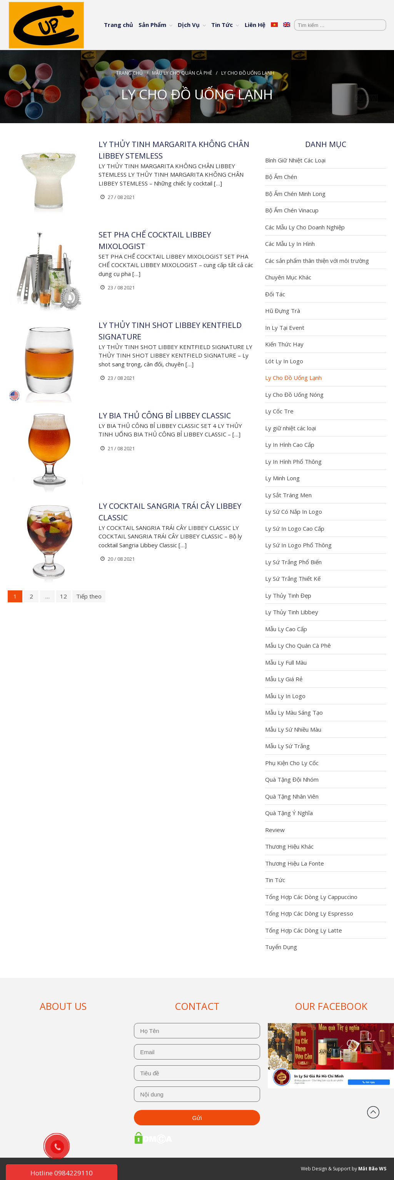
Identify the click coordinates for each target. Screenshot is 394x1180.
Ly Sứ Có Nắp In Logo (293, 511)
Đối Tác (275, 294)
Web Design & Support (326, 1168)
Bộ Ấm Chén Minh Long (295, 193)
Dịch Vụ (189, 24)
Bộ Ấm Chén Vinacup (292, 210)
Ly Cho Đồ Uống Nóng (294, 394)
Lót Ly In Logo (284, 361)
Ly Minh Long (282, 478)
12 (63, 596)
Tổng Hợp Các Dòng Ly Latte (303, 930)
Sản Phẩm (152, 24)
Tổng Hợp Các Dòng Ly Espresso (309, 913)
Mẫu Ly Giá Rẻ (283, 679)
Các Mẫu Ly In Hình (290, 243)
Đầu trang (373, 1112)
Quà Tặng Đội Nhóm (292, 779)
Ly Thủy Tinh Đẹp (288, 595)
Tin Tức (222, 24)
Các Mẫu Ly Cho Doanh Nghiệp (305, 227)
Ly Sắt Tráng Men (288, 495)
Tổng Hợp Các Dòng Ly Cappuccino (311, 897)
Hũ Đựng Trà (282, 310)
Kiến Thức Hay (284, 344)
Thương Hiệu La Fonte (294, 863)
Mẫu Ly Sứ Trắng (287, 746)
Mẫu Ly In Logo (285, 696)
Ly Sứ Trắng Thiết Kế (293, 578)
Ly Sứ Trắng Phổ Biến (293, 562)
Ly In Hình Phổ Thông (293, 461)
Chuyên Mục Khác (288, 277)
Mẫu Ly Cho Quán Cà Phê (182, 73)
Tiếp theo (89, 596)
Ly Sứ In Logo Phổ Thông (298, 545)
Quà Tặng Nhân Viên (292, 796)
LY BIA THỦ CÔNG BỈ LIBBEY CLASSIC (164, 415)
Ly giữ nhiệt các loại (290, 428)
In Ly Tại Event (284, 327)
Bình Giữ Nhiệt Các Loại (295, 160)
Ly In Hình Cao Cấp (289, 444)
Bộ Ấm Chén (281, 177)
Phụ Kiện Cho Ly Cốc (292, 763)
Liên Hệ (255, 24)
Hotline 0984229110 (61, 1172)
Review (275, 830)
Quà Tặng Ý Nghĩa (289, 813)
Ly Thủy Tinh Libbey (291, 612)
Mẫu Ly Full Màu (286, 662)
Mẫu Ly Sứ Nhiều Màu (293, 729)
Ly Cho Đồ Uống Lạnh (293, 377)
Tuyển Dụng (281, 947)
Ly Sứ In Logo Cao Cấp (294, 528)
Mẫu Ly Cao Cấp (286, 629)
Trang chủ (118, 24)
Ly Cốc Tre (279, 411)
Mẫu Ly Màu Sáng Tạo (294, 712)
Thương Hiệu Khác (289, 846)
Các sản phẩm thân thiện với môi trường (317, 260)
